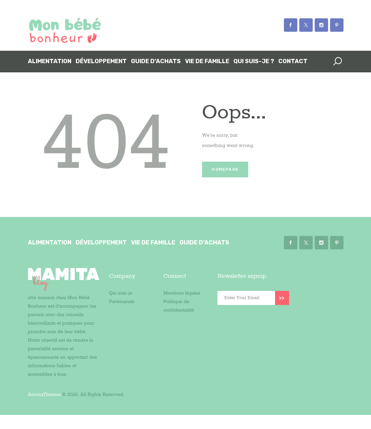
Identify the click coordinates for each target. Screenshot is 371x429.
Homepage (225, 169)
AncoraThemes (44, 395)
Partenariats (122, 302)
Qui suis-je (120, 293)
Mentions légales (181, 293)
